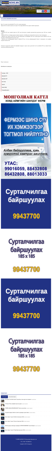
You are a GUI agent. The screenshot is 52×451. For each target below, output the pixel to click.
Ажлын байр (4, 87)
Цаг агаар (4, 81)
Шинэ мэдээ (4, 396)
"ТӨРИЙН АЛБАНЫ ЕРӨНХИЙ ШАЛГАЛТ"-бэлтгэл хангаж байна (15, 408)
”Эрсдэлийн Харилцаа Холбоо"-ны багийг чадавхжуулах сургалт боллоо (17, 412)
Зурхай (3, 84)
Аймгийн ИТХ (4, 76)
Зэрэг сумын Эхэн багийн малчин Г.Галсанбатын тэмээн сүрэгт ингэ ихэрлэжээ (18, 399)
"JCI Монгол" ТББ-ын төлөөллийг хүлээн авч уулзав (13, 403)
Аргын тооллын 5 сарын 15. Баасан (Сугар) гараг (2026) (14, 421)
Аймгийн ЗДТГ (4, 78)
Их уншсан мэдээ (12, 396)
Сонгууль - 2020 (5, 73)
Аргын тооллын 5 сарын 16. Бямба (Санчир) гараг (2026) (14, 416)
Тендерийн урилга (5, 90)
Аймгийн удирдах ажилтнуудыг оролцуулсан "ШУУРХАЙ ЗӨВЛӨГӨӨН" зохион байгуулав (20, 425)
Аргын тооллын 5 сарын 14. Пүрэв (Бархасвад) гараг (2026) (15, 430)
